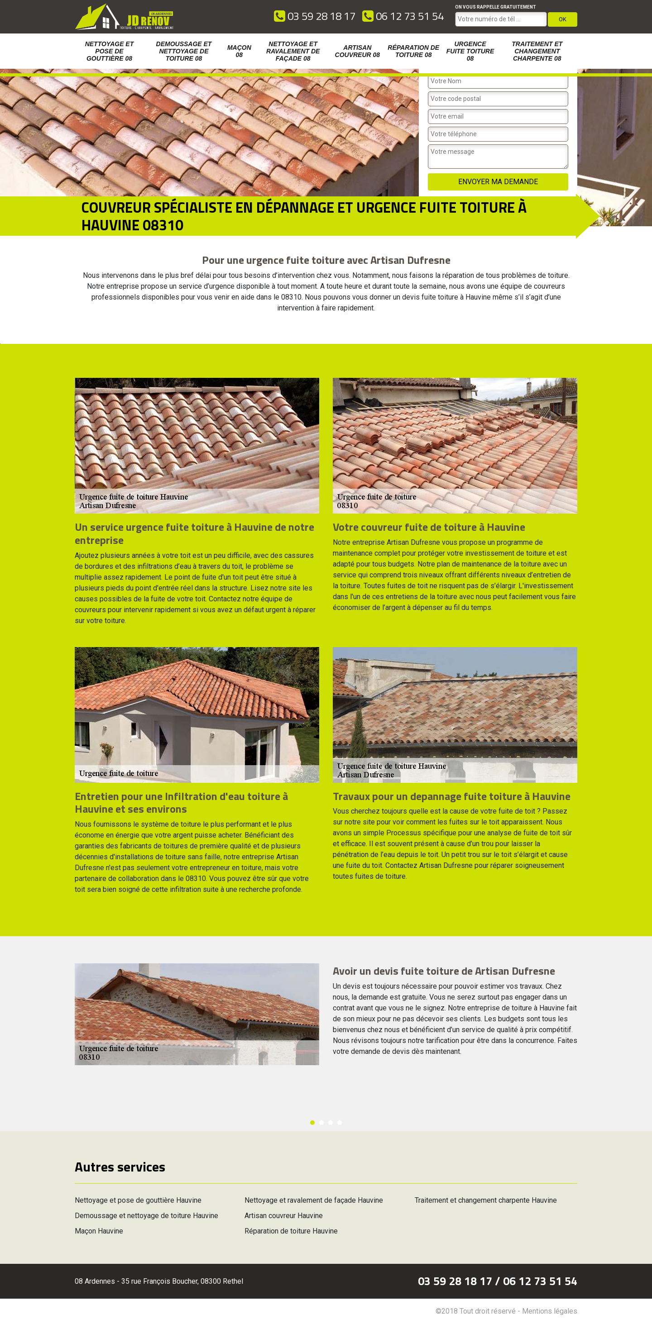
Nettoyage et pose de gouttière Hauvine (138, 1200)
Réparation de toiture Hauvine (291, 1231)
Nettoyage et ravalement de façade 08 (293, 51)
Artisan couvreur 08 (357, 51)
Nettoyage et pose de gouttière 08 (109, 51)
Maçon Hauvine (99, 1231)
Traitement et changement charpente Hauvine (486, 1200)
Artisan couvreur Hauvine (283, 1215)
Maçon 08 (239, 51)
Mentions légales (549, 1311)
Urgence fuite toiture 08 (470, 51)
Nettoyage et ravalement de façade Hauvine (313, 1200)
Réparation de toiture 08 (413, 51)
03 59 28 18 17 (314, 16)
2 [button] (321, 1122)
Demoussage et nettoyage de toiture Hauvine (146, 1215)
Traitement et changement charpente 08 (537, 51)
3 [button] (330, 1122)
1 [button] (312, 1122)
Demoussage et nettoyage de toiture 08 (184, 51)
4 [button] (339, 1122)
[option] (326, 1014)
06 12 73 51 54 (403, 16)
